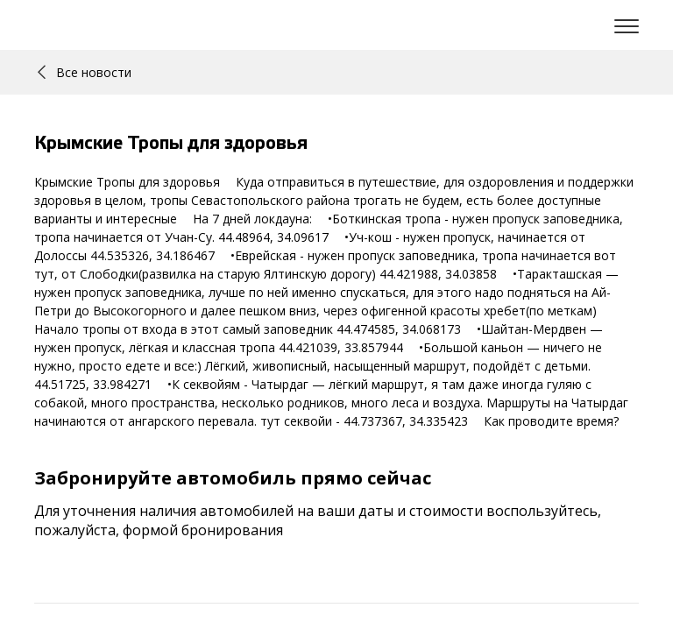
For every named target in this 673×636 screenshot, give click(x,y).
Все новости (84, 72)
